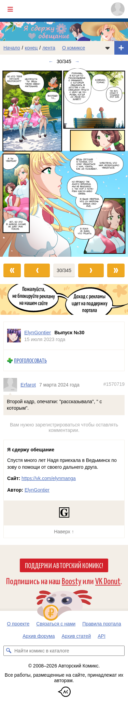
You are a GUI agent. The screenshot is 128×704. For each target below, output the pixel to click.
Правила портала (101, 623)
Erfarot (28, 385)
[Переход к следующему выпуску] (64, 162)
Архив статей (76, 636)
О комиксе (73, 48)
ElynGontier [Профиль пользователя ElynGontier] (37, 332)
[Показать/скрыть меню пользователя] (118, 9)
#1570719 (114, 384)
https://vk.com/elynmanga (49, 478)
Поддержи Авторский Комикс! (64, 565)
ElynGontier (37, 490)
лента (48, 48)
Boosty (71, 580)
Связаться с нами (55, 623)
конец (31, 48)
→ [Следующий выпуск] (77, 61)
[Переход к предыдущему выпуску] (16, 162)
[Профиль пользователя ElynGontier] (14, 336)
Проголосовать (30, 360)
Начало (11, 48)
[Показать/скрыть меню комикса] (107, 48)
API (101, 636)
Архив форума (39, 636)
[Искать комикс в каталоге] (8, 651)
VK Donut (107, 580)
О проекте (18, 623)
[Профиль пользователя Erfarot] (11, 385)
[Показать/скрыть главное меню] (10, 9)
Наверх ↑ (64, 531)
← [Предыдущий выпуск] (50, 61)
